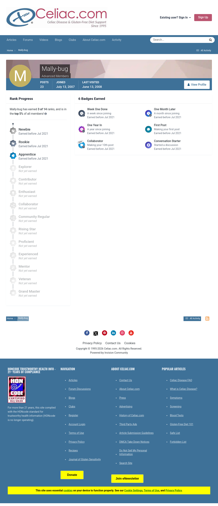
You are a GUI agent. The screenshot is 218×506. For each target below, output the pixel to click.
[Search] (165, 40)
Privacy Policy (92, 343)
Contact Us (112, 343)
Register (73, 415)
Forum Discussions (80, 388)
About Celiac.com (94, 40)
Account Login (77, 424)
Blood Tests (177, 415)
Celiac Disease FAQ (181, 380)
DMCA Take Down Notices (134, 441)
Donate (72, 474)
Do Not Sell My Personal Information (133, 452)
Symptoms (176, 397)
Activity (116, 40)
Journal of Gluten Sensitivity (85, 459)
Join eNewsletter (127, 478)
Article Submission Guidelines (136, 432)
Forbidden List (178, 441)
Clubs (72, 40)
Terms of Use (76, 432)
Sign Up (203, 17)
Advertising (125, 406)
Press (122, 397)
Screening (175, 406)
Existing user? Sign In (175, 17)
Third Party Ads (128, 424)
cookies (67, 490)
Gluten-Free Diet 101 (181, 424)
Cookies (129, 343)
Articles (11, 40)
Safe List (175, 432)
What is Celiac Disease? (183, 388)
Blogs (58, 40)
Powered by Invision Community (109, 352)
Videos (43, 40)
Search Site (125, 463)
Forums (28, 40)
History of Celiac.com (131, 415)
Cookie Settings (133, 490)
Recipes (73, 450)
